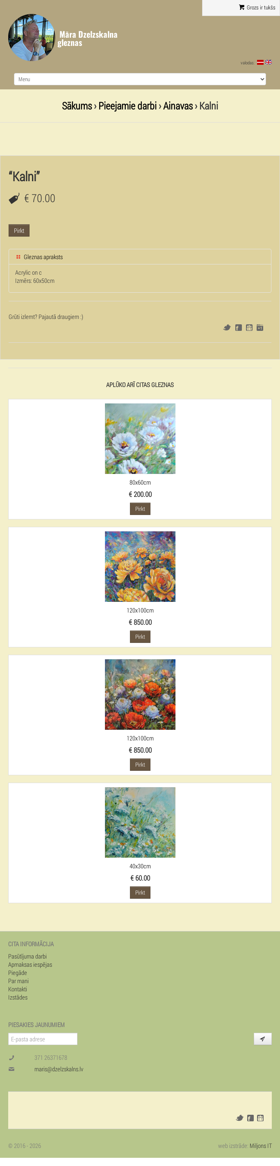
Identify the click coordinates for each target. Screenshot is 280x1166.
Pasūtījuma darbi (27, 956)
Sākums (77, 105)
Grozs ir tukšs (257, 7)
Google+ (260, 327)
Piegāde (17, 972)
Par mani (18, 981)
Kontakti (17, 989)
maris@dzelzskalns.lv (58, 1069)
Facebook (238, 327)
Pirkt (19, 230)
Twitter (227, 327)
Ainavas (178, 105)
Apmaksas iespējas (30, 964)
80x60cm (140, 482)
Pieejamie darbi (127, 105)
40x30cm (140, 866)
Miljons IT (261, 1145)
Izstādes (17, 997)
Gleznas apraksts (39, 257)
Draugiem (249, 327)
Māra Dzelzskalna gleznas (87, 38)
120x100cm (140, 610)
